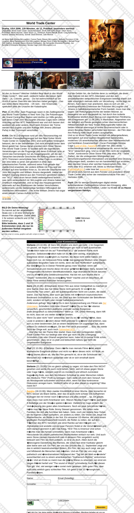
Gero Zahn (6, 197)
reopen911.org (106, 169)
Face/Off (92, 145)
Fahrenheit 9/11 (35, 324)
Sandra (26, 377)
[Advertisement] (65, 9)
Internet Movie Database (25, 59)
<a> (67, 499)
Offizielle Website (22, 62)
